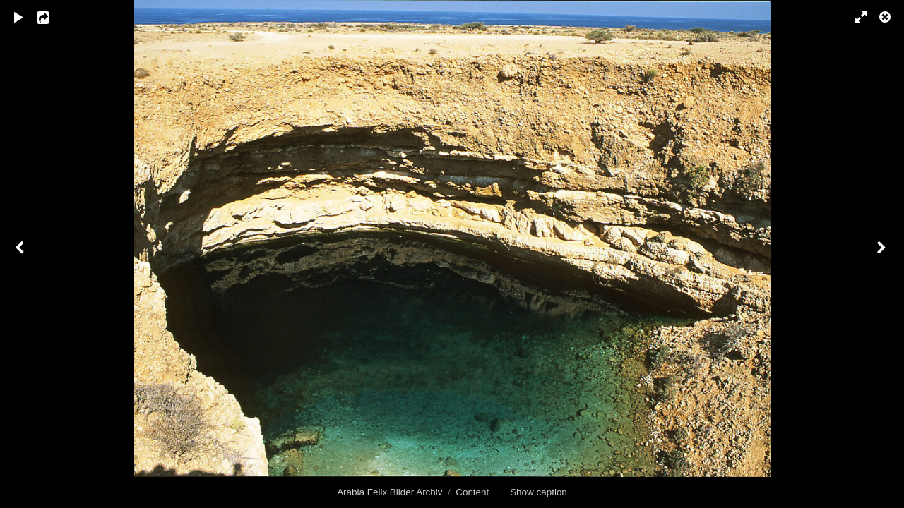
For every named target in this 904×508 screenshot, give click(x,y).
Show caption (538, 492)
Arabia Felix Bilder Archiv (389, 492)
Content (472, 492)
